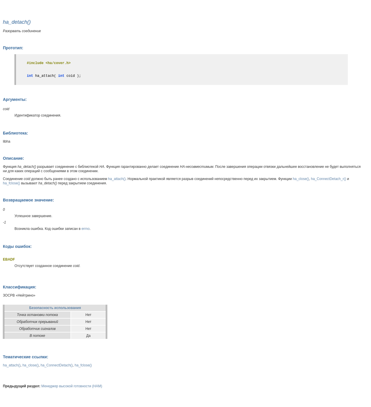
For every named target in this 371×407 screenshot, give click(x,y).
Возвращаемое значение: (28, 200)
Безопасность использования (55, 308)
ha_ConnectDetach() (57, 365)
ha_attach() (117, 179)
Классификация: (19, 287)
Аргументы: (15, 99)
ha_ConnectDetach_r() (328, 179)
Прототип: (13, 48)
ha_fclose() (11, 183)
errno (85, 229)
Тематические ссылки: (25, 357)
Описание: (13, 158)
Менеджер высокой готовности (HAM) (71, 386)
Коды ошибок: (17, 246)
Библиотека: (15, 133)
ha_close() (301, 179)
